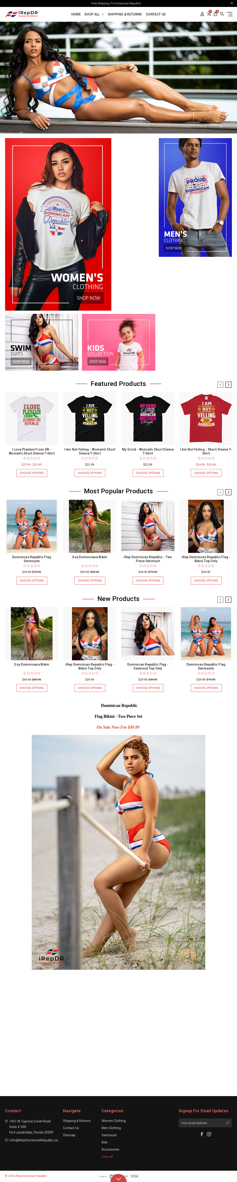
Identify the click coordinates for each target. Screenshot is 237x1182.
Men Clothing (111, 1128)
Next (228, 384)
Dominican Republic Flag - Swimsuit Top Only (147, 666)
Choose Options (32, 473)
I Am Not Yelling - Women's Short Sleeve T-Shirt (89, 451)
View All (107, 1156)
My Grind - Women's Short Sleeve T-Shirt (148, 451)
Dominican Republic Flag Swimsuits (31, 559)
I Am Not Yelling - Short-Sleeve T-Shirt (206, 451)
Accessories (110, 1149)
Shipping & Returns (125, 14)
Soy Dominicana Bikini (89, 557)
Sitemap (69, 1135)
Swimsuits (109, 1135)
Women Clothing (114, 1121)
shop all (94, 14)
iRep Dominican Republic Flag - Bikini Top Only (206, 559)
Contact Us (156, 14)
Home (76, 14)
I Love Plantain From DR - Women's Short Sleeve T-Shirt (32, 451)
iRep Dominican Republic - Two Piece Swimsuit (148, 559)
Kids (105, 1142)
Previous (220, 384)
